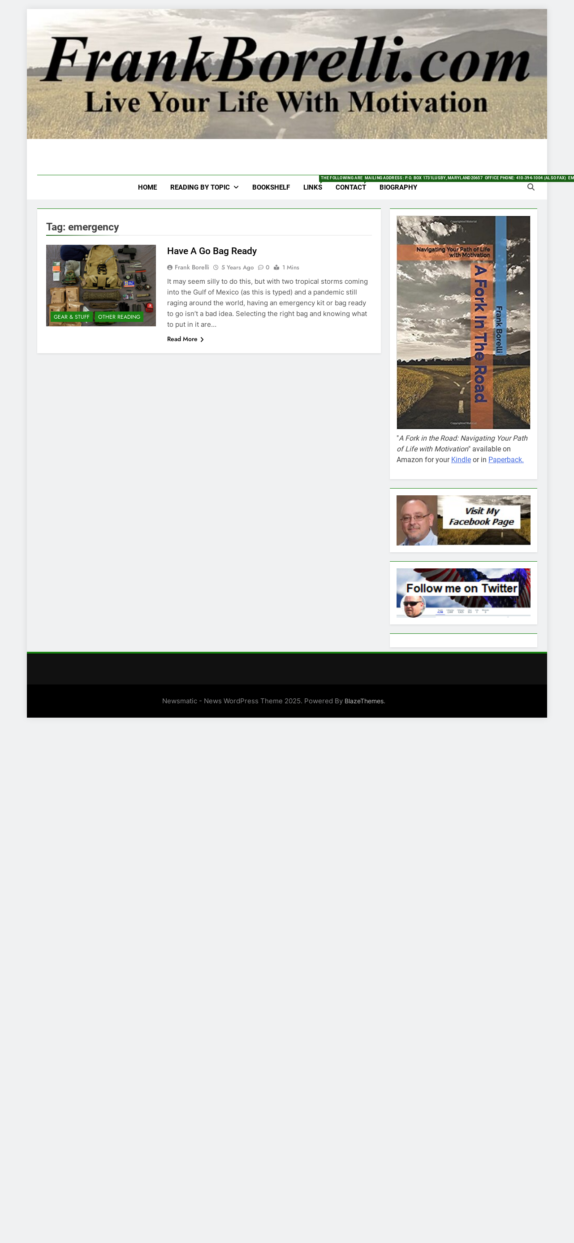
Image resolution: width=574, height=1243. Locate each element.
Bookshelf (271, 187)
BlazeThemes (364, 701)
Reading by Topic (200, 187)
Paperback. (506, 459)
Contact (354, 183)
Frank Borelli (192, 267)
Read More (185, 338)
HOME (147, 187)
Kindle (461, 459)
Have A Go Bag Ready (212, 250)
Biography (398, 187)
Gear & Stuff (72, 317)
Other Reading (119, 317)
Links (316, 183)
